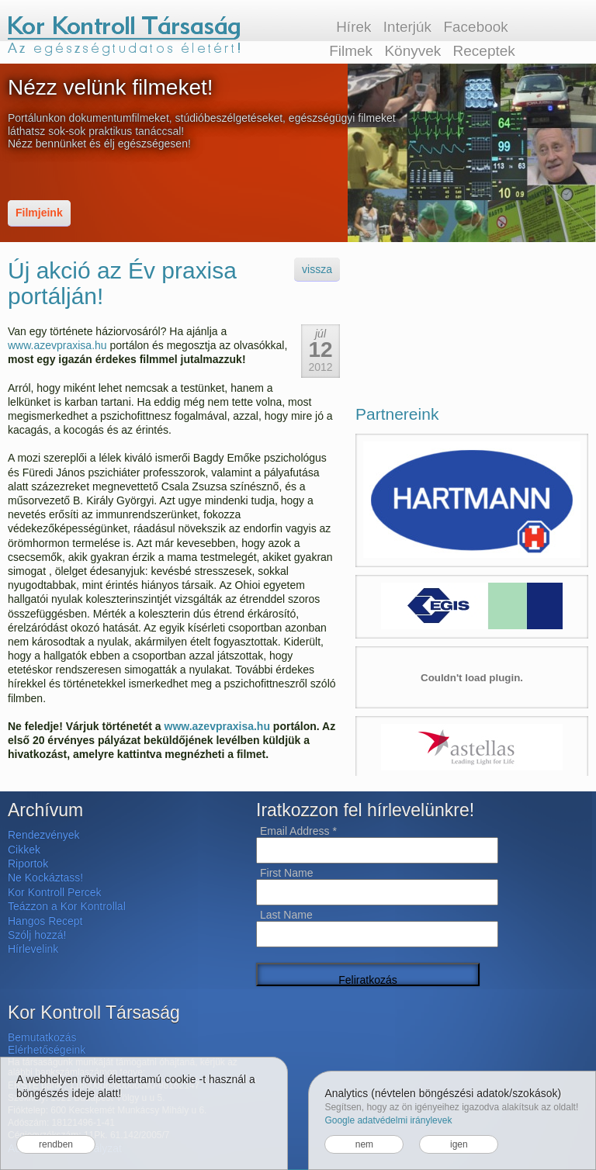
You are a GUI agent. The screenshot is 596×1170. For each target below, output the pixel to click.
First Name (286, 873)
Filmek (350, 51)
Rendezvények (44, 835)
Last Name (286, 915)
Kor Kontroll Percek (55, 892)
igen (459, 1144)
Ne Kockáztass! (45, 877)
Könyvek (412, 51)
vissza (317, 269)
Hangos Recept (45, 921)
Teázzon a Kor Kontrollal (67, 906)
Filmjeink (39, 212)
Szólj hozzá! (37, 935)
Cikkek (24, 849)
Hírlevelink (33, 949)
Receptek (484, 51)
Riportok (28, 863)
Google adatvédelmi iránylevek (388, 1120)
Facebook (475, 27)
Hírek (353, 27)
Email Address (298, 831)
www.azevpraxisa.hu (57, 345)
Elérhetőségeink (46, 1050)
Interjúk (407, 27)
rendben (56, 1144)
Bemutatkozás (42, 1037)
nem (364, 1144)
